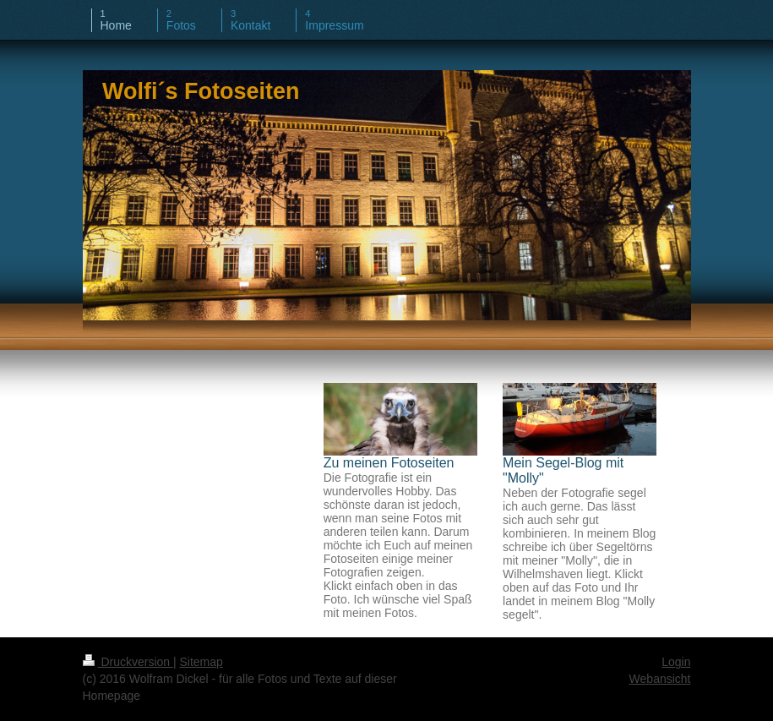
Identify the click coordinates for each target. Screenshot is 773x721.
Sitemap (201, 662)
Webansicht (660, 678)
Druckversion (128, 662)
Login (675, 662)
